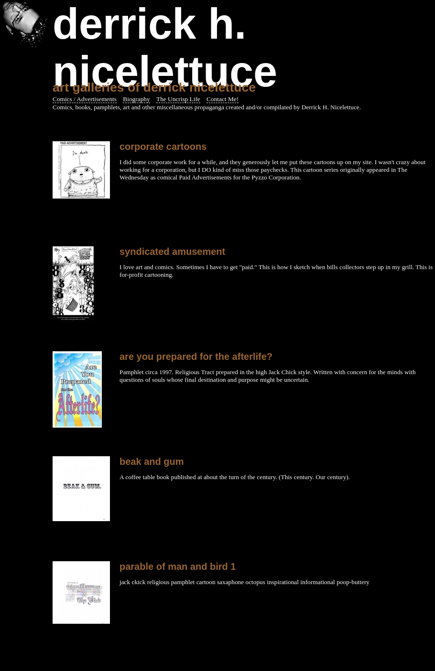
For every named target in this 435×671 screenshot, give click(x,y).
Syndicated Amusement (172, 251)
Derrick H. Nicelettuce (165, 47)
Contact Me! (223, 99)
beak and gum (152, 461)
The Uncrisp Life (178, 99)
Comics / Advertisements (85, 99)
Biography (136, 99)
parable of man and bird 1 (178, 566)
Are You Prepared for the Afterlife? (196, 356)
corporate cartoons (163, 146)
